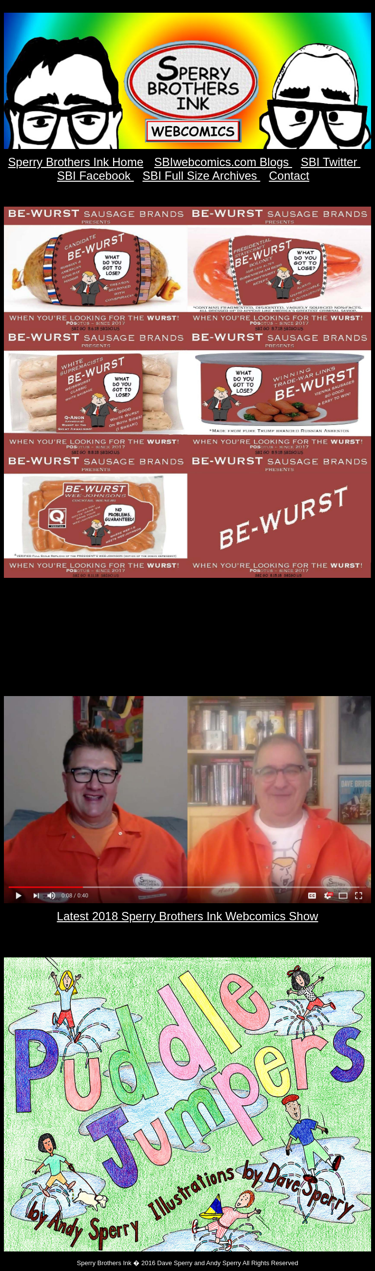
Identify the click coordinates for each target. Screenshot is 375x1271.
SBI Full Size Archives (201, 175)
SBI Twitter (330, 162)
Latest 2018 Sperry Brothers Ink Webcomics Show (187, 916)
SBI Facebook (95, 175)
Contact (289, 175)
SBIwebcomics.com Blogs (223, 162)
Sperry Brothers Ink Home (75, 162)
